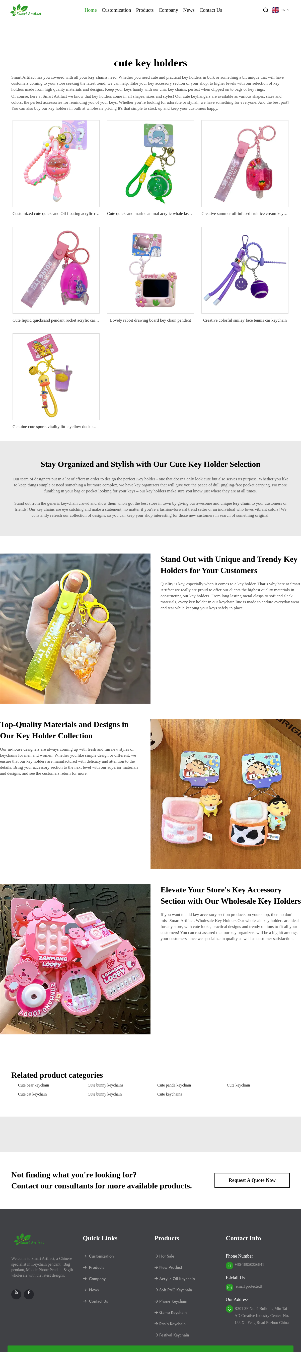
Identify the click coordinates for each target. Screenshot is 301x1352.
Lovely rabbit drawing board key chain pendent (150, 320)
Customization (116, 10)
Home (91, 10)
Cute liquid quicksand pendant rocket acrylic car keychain (62, 320)
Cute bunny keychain (105, 1094)
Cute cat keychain (32, 1094)
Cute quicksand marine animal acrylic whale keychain (153, 213)
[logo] (26, 10)
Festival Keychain (171, 1335)
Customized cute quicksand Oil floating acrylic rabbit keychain (66, 213)
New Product (168, 1267)
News (189, 10)
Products (145, 10)
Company (168, 10)
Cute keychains (169, 1094)
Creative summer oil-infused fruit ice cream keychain (246, 213)
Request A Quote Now (252, 1180)
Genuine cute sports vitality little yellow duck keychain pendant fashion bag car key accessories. (95, 426)
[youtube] (16, 1294)
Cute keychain (238, 1085)
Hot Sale (164, 1256)
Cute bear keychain (33, 1085)
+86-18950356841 (249, 1264)
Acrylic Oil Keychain (174, 1279)
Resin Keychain (170, 1324)
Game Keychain (170, 1312)
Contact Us (211, 10)
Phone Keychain (170, 1301)
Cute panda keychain (174, 1085)
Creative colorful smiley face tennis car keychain (245, 320)
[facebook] (29, 1294)
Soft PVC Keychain (173, 1290)
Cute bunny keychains (105, 1085)
